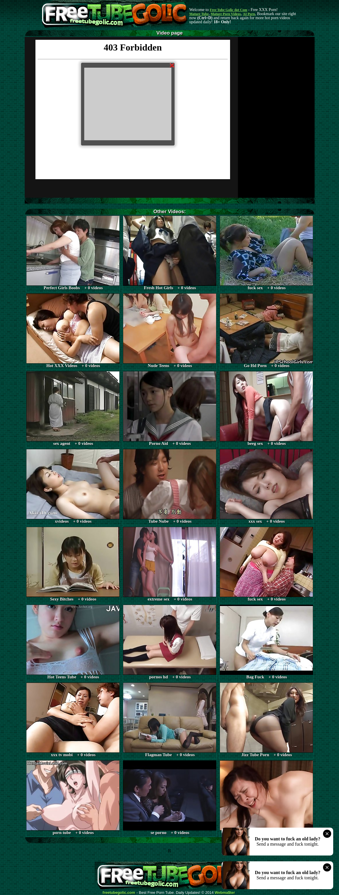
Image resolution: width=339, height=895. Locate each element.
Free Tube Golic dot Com (228, 10)
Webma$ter (225, 893)
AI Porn (249, 14)
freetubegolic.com (119, 893)
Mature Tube (199, 14)
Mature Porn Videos (226, 14)
